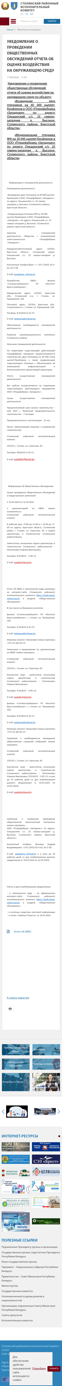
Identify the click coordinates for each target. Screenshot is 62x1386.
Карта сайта (9, 1362)
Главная (10, 30)
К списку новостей (18, 998)
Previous (4, 1111)
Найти (52, 21)
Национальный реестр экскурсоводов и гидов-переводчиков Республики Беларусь (46, 1082)
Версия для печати (10, 1008)
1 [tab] (59, 1136)
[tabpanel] (31, 1188)
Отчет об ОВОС (22, 931)
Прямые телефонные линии (16, 1050)
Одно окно (39, 1049)
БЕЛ (31, 14)
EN (27, 14)
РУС (22, 14)
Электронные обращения (15, 1064)
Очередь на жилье (43, 1064)
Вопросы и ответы (13, 1082)
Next (58, 1111)
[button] (13, 21)
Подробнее (39, 1368)
